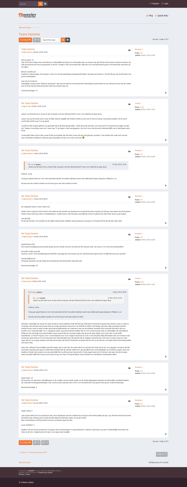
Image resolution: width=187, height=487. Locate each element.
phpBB (30, 471)
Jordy (137, 103)
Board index (25, 462)
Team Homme (29, 34)
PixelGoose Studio (45, 472)
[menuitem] (164, 4)
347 (141, 53)
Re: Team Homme (29, 103)
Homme (138, 49)
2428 (142, 107)
